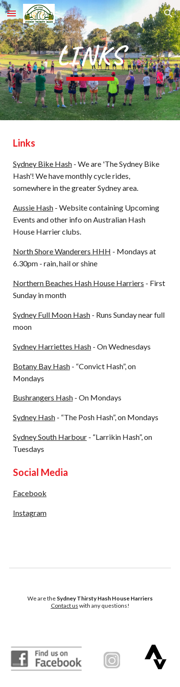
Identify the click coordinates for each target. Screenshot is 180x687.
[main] (90, 60)
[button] (11, 13)
